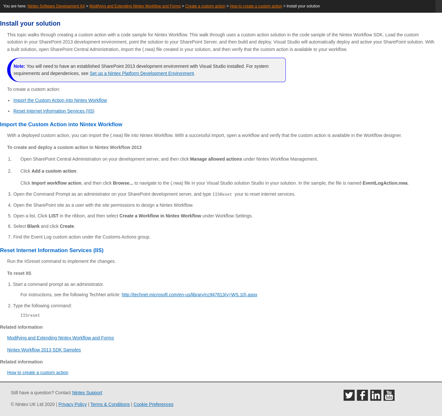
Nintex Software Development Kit (56, 6)
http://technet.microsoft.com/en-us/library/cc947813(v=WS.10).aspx (189, 294)
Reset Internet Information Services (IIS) (54, 111)
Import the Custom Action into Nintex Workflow (60, 100)
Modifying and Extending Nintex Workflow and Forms (135, 6)
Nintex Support (87, 392)
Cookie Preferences (153, 404)
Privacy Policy (72, 404)
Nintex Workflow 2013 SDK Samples (44, 349)
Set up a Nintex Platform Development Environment (142, 73)
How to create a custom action (256, 6)
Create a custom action (205, 6)
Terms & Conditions (110, 404)
